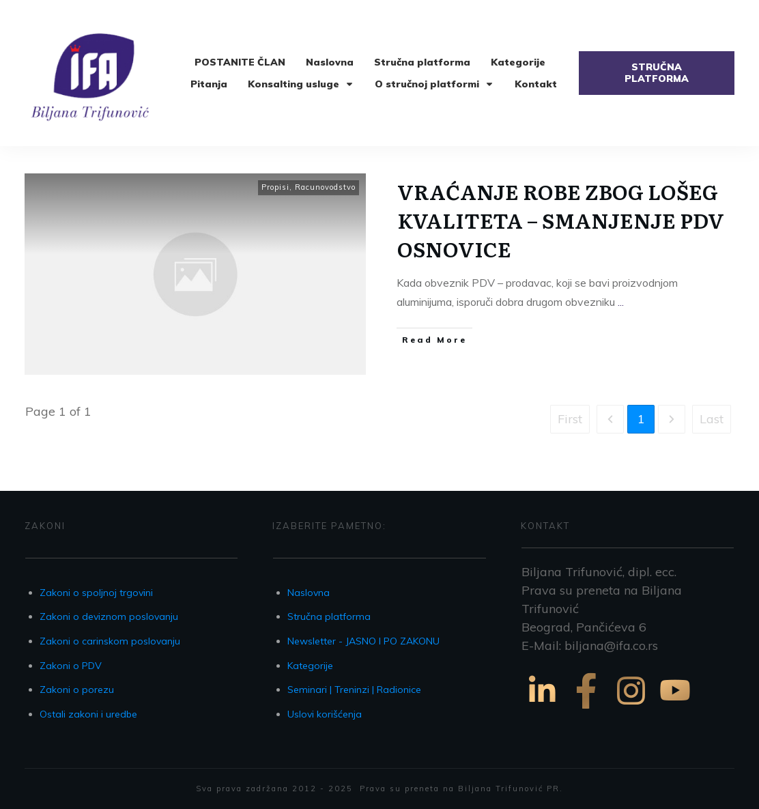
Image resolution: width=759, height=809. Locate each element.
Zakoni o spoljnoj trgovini (96, 592)
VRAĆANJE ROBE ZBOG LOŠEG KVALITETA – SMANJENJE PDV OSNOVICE (560, 220)
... (621, 302)
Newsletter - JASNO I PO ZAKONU (363, 641)
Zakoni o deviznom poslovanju (109, 616)
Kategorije (310, 665)
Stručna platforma (329, 616)
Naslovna (308, 592)
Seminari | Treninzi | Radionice (354, 689)
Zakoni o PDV (71, 665)
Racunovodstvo (325, 187)
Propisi (275, 187)
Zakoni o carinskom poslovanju (110, 641)
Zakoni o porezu (77, 689)
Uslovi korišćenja (324, 714)
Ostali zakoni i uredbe (88, 714)
